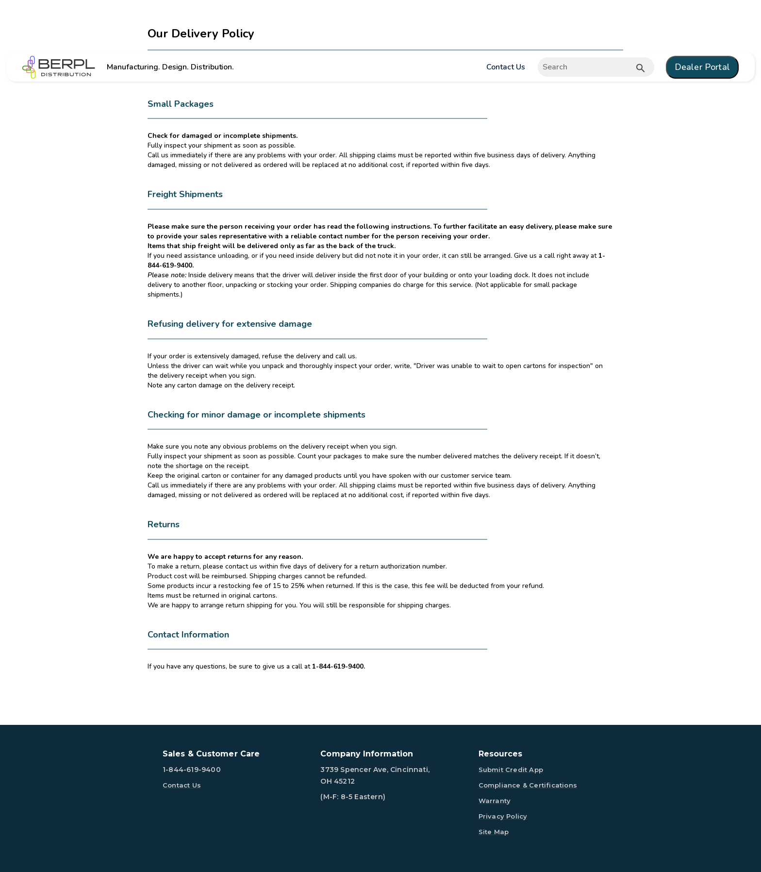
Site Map (494, 832)
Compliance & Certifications (528, 785)
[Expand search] (595, 67)
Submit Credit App (511, 769)
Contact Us (505, 67)
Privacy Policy (503, 816)
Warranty (495, 801)
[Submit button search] (640, 68)
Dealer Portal (702, 67)
